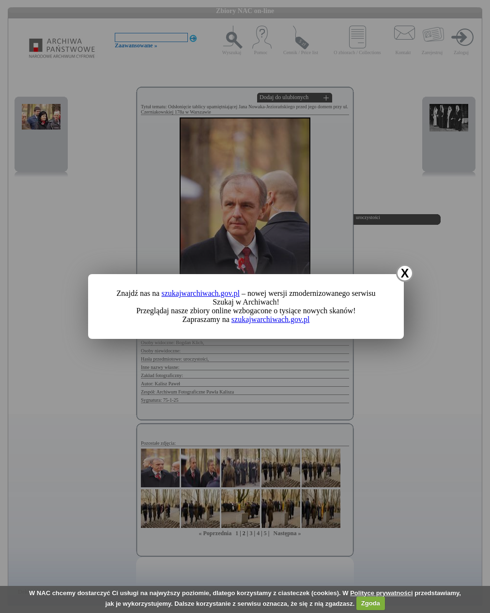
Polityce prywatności (381, 593)
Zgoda (370, 603)
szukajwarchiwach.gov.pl (200, 293)
